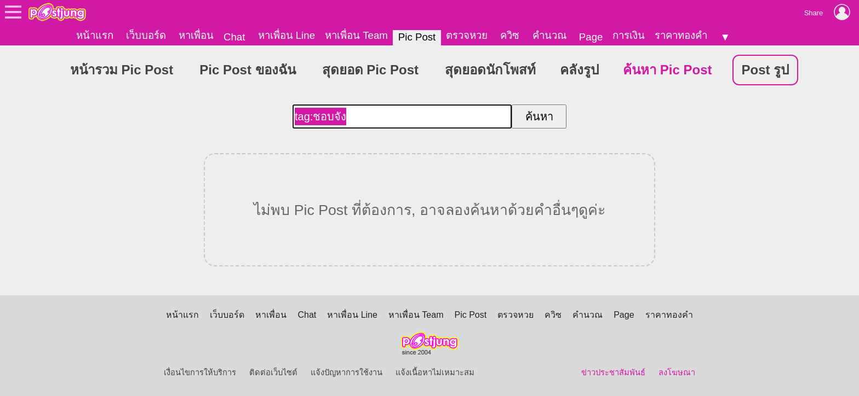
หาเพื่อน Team (356, 35)
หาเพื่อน (196, 35)
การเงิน (628, 35)
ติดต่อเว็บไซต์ (273, 372)
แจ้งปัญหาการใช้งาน (346, 372)
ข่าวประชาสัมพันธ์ (613, 372)
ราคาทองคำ (681, 35)
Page (591, 37)
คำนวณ (549, 35)
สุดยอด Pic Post (370, 69)
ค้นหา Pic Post (667, 69)
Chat (234, 37)
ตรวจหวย (467, 35)
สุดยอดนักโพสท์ (490, 69)
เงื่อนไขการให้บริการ (200, 372)
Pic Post (417, 37)
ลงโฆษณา (676, 372)
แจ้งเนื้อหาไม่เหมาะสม (435, 372)
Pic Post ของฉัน (247, 69)
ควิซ (509, 35)
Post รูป (765, 69)
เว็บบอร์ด (146, 35)
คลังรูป (579, 69)
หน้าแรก (94, 35)
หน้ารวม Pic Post (121, 69)
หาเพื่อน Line (286, 35)
